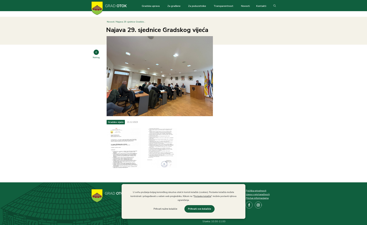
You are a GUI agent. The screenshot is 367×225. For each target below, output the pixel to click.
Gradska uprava (151, 6)
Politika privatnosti (256, 190)
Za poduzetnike (197, 6)
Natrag (96, 57)
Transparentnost (223, 6)
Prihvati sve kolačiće (199, 208)
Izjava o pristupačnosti (258, 194)
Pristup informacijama (257, 198)
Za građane (173, 6)
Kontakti (261, 6)
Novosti (245, 6)
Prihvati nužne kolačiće (165, 208)
